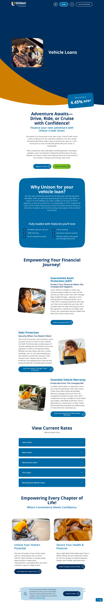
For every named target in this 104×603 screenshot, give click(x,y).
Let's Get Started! (84, 4)
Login (64, 4)
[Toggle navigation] (55, 4)
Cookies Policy (40, 598)
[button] (52, 442)
